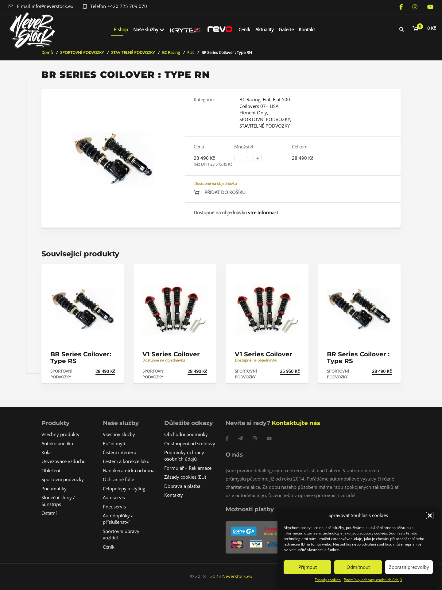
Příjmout (307, 567)
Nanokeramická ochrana (128, 470)
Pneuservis (114, 507)
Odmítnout (358, 567)
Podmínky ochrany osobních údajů (373, 579)
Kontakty (173, 495)
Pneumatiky (54, 488)
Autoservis (114, 497)
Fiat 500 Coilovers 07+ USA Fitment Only (264, 106)
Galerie (286, 29)
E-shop (121, 29)
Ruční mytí (114, 443)
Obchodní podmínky (186, 434)
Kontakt (307, 29)
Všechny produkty (60, 434)
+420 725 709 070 (127, 6)
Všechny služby (119, 434)
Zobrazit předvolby (409, 567)
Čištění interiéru (119, 452)
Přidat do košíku (225, 192)
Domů (47, 52)
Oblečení (50, 470)
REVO (220, 29)
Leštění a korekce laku (126, 461)
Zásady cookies (328, 579)
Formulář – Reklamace (187, 468)
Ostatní (49, 513)
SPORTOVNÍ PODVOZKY (82, 52)
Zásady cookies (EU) (185, 477)
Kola (46, 452)
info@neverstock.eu (52, 6)
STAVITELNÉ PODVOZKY (133, 52)
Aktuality (264, 29)
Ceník (244, 29)
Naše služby (145, 29)
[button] (430, 515)
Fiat (190, 52)
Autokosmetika (57, 443)
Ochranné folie (118, 479)
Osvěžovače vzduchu (63, 461)
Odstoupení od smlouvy (189, 443)
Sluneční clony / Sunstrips (58, 500)
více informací (263, 212)
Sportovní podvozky (62, 479)
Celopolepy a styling (124, 488)
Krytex (185, 29)
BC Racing (171, 52)
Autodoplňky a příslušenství (118, 518)
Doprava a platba (182, 486)
